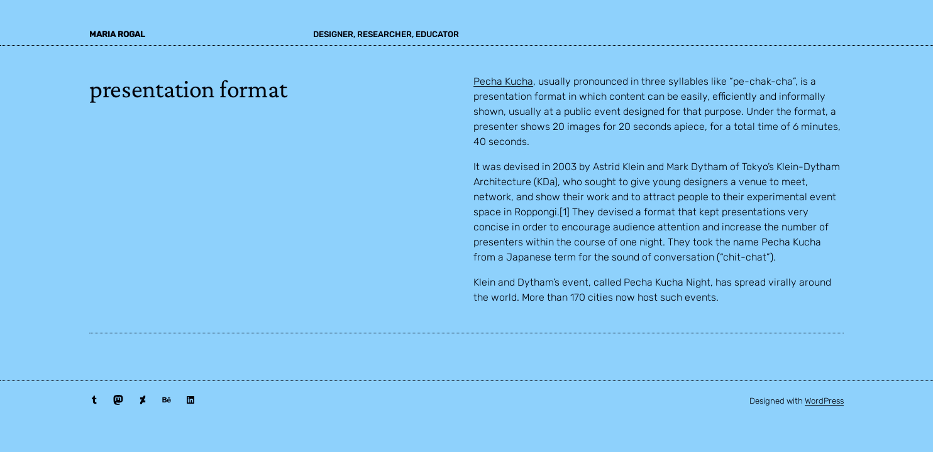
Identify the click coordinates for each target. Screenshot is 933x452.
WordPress (824, 401)
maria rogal (117, 34)
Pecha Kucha (503, 81)
